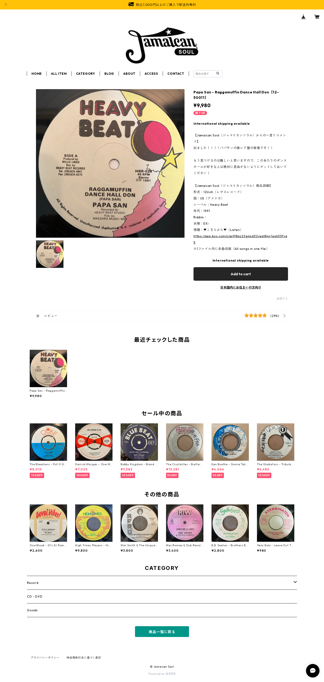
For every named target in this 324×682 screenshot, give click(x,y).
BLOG (109, 74)
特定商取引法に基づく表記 (84, 657)
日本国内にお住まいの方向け (240, 287)
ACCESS (151, 74)
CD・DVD (35, 596)
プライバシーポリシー (45, 657)
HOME (37, 74)
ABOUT (129, 74)
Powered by (162, 673)
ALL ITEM (59, 74)
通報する (282, 298)
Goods (32, 610)
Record (32, 583)
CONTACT (175, 74)
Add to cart (241, 274)
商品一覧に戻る (162, 632)
